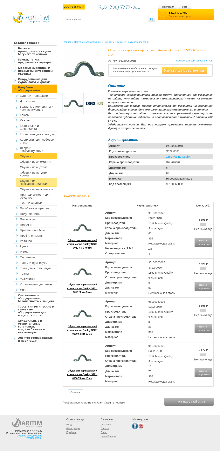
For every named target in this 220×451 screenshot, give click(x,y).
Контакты (69, 25)
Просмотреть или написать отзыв (194, 60)
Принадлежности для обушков (35, 196)
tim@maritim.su (34, 438)
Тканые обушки (31, 203)
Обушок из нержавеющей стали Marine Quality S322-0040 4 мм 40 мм (82, 244)
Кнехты (25, 120)
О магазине (111, 25)
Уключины (27, 279)
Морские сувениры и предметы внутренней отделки (35, 70)
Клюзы (25, 115)
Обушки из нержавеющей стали (35, 182)
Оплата (96, 25)
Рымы (24, 252)
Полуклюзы (28, 219)
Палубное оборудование (29, 88)
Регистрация (167, 6)
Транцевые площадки (35, 268)
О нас (104, 432)
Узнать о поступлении (184, 70)
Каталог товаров (26, 43)
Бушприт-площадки (34, 96)
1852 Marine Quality (178, 156)
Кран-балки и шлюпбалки (29, 127)
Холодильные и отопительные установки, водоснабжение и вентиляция (31, 326)
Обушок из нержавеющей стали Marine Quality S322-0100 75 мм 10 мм (82, 374)
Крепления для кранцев (37, 134)
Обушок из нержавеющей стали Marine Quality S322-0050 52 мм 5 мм (82, 288)
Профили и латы (31, 235)
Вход (184, 6)
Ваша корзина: (178, 12)
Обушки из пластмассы (36, 189)
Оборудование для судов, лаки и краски (34, 80)
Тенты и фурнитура (33, 262)
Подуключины (30, 214)
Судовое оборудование (29, 435)
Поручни (26, 224)
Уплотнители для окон (36, 284)
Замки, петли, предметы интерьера (34, 60)
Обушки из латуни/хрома (33, 173)
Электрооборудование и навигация (35, 339)
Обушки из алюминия (35, 161)
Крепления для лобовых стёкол (37, 140)
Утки (23, 290)
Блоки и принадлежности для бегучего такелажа (34, 51)
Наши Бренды (108, 436)
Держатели (28, 101)
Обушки (25, 156)
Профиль (71, 432)
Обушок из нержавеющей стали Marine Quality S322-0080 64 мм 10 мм (82, 330)
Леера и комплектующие (31, 149)
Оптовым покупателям (136, 25)
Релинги (26, 241)
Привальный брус (32, 230)
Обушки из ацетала (34, 167)
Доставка (84, 25)
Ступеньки (27, 257)
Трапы (24, 273)
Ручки (24, 246)
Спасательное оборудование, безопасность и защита (36, 298)
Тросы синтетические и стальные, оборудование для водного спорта (36, 310)
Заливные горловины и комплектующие (36, 108)
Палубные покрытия (34, 208)
